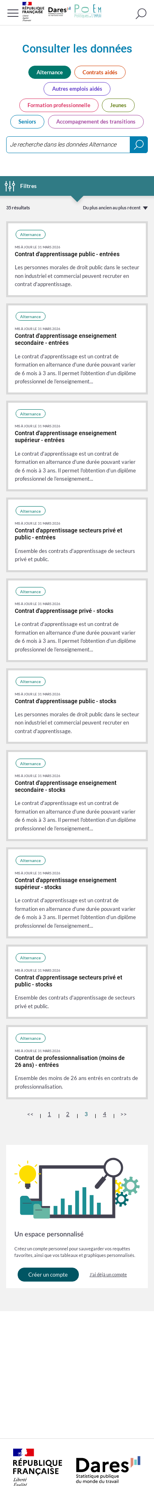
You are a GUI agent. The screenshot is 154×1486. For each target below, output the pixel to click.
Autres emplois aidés (77, 88)
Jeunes (118, 105)
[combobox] (77, 144)
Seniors (27, 121)
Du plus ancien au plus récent (111, 207)
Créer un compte (48, 1274)
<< (30, 1114)
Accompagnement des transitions (96, 121)
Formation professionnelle (59, 105)
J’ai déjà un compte (108, 1274)
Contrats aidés (100, 72)
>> (123, 1114)
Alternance (50, 72)
